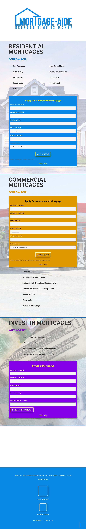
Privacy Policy (43, 163)
